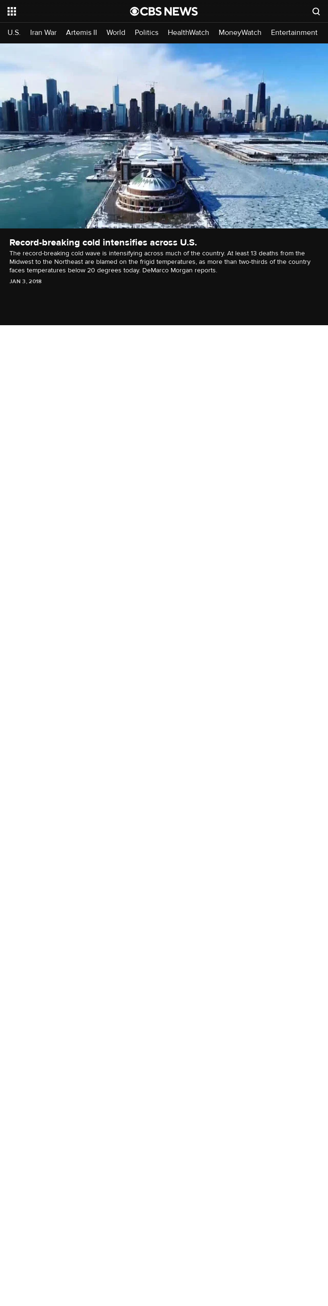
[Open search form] (316, 11)
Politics (146, 32)
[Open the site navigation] (60, 11)
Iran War (43, 32)
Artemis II (81, 32)
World (116, 32)
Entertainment (294, 32)
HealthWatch (188, 32)
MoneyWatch (240, 32)
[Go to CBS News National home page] (164, 11)
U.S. (14, 32)
